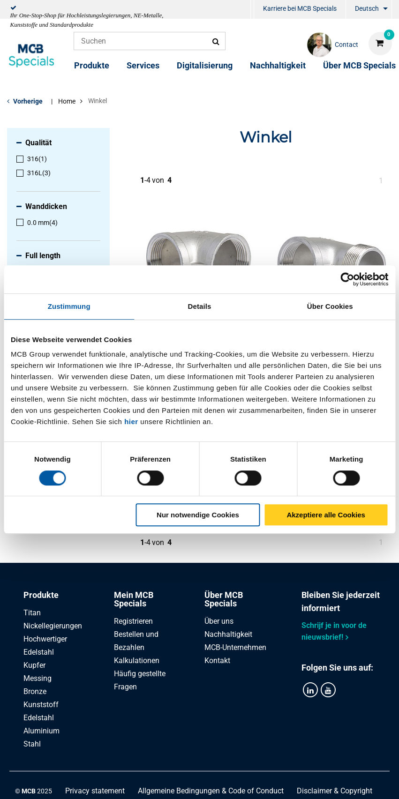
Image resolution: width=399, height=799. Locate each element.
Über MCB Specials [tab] (223, 599)
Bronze (34, 691)
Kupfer (34, 665)
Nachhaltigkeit (278, 65)
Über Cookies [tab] (330, 306)
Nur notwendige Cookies (198, 515)
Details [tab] (199, 306)
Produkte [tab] (41, 595)
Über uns (218, 621)
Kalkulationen (136, 660)
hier (131, 422)
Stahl (32, 743)
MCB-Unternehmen (235, 647)
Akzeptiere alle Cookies (325, 515)
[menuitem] (252, 9)
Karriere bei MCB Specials (300, 8)
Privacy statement (95, 790)
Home (66, 101)
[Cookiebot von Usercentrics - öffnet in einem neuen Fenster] (347, 279)
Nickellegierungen (52, 625)
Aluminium (41, 730)
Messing (37, 678)
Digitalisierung (205, 65)
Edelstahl (38, 717)
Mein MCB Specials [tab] (133, 599)
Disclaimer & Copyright (334, 790)
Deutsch (367, 8)
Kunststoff (41, 704)
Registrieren (133, 621)
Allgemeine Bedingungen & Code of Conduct (211, 790)
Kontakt (217, 660)
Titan (32, 612)
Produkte (91, 65)
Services (143, 65)
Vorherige (28, 101)
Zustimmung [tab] (69, 306)
